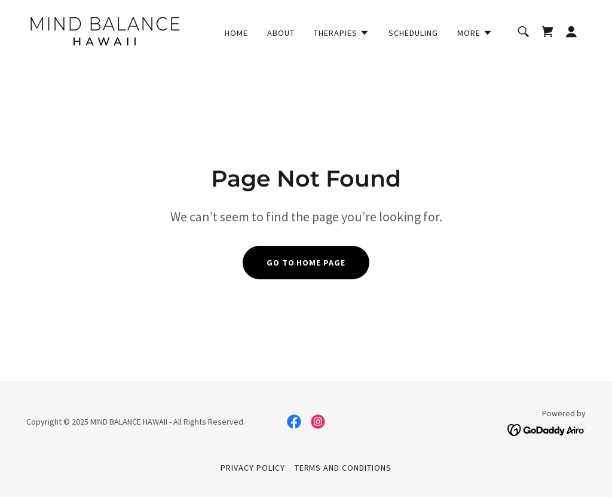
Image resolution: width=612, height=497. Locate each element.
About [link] (281, 33)
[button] (341, 33)
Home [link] (236, 33)
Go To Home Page (306, 262)
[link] (104, 30)
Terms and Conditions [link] (343, 467)
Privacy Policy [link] (253, 467)
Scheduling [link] (413, 33)
